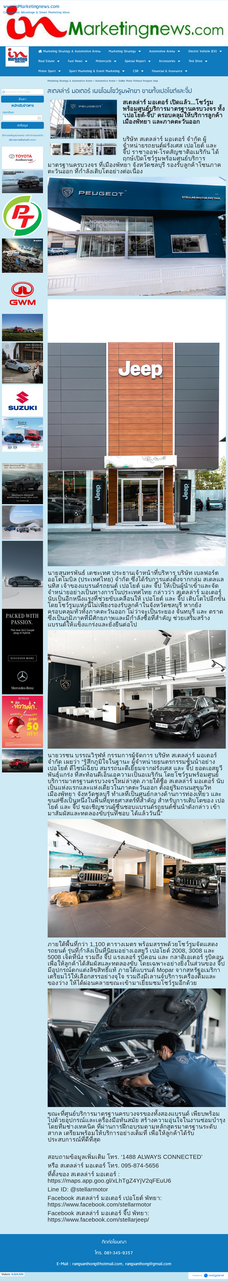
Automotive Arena (105, 81)
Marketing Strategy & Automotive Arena (69, 81)
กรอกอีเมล (8, 112)
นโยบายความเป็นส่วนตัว (19, 140)
